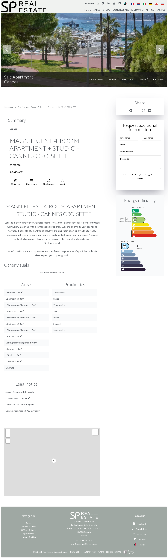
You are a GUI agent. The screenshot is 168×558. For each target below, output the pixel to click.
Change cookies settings (109, 551)
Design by (128, 552)
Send (140, 185)
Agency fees (90, 551)
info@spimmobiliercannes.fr (84, 544)
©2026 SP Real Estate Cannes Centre (50, 552)
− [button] (8, 435)
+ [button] (8, 431)
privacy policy (149, 175)
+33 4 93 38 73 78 (84, 540)
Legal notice (75, 551)
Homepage (8, 107)
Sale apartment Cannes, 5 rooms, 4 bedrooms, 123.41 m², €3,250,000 (47, 107)
